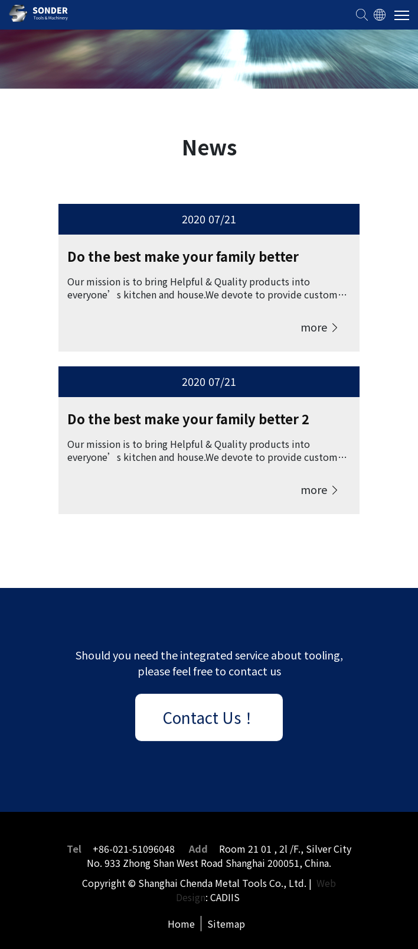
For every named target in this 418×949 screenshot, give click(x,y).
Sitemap (226, 923)
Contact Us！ (209, 719)
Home (181, 923)
